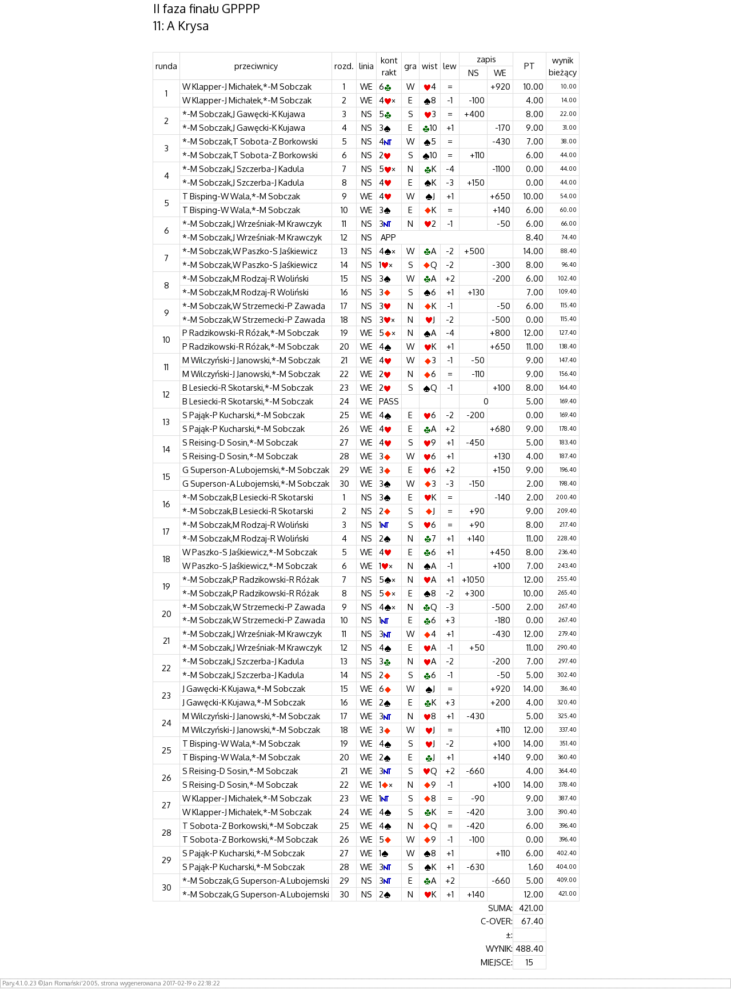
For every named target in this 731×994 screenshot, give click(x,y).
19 (344, 332)
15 (344, 278)
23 (344, 387)
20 (344, 346)
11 (344, 223)
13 (344, 251)
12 (344, 237)
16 (344, 292)
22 (344, 373)
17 (344, 305)
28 (344, 456)
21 (344, 360)
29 (344, 469)
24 (344, 401)
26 (344, 428)
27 (344, 442)
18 (344, 319)
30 (344, 483)
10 (344, 210)
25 (344, 415)
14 (344, 264)
